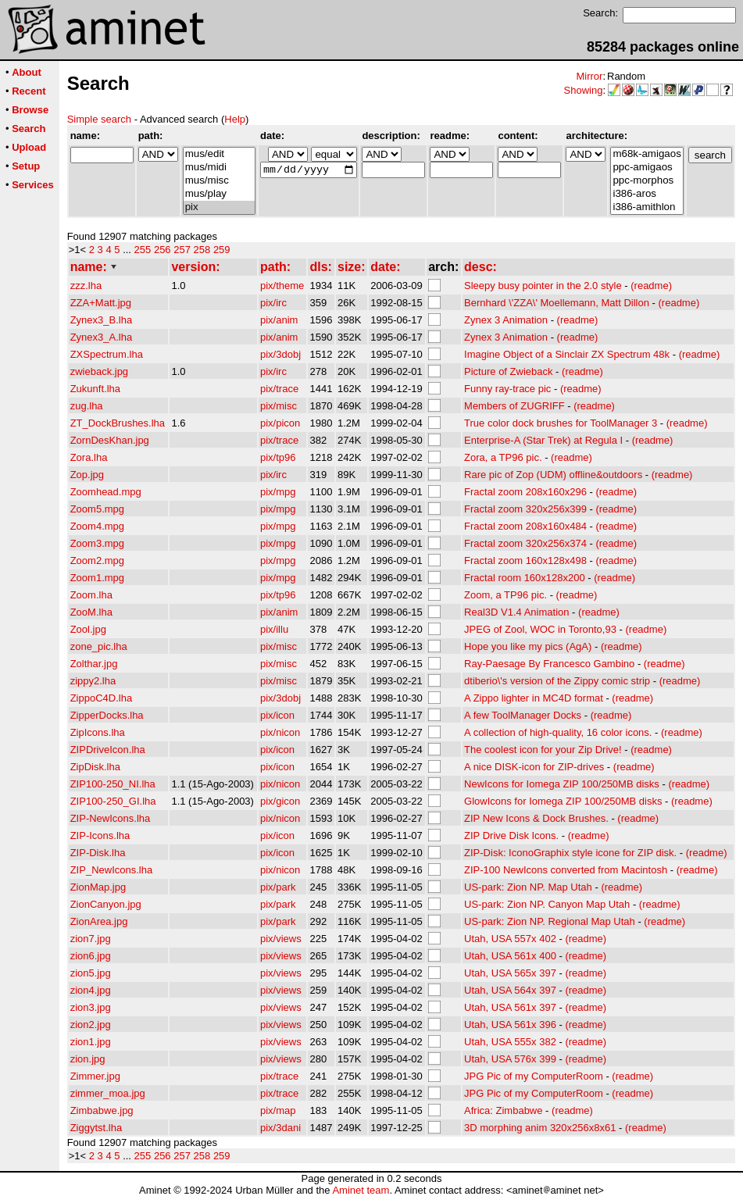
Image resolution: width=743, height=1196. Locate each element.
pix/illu (274, 629)
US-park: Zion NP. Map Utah (528, 887)
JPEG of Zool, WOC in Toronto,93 (540, 629)
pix (219, 207)
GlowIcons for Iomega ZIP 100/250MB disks (563, 801)
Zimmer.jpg (95, 1076)
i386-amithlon (646, 207)
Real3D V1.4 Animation (516, 612)
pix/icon (277, 715)
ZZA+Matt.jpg (100, 303)
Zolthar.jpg (94, 663)
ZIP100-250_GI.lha (113, 801)
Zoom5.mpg (97, 509)
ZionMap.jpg (98, 887)
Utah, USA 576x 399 (510, 1059)
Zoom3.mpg (97, 543)
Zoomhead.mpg (105, 492)
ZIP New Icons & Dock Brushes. (536, 818)
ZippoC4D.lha (101, 698)
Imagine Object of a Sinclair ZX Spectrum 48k (567, 354)
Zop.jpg (87, 474)
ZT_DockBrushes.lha (117, 423)
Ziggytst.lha (96, 1128)
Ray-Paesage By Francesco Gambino (549, 663)
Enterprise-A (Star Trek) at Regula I (543, 440)
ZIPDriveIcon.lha (107, 749)
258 (202, 249)
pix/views (281, 938)
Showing (583, 90)
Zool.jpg (88, 629)
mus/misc (219, 180)
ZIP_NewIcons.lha (111, 870)
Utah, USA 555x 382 (510, 1042)
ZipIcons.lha (97, 732)
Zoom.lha (91, 595)
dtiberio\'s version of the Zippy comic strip (557, 681)
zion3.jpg (90, 1007)
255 (143, 249)
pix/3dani (280, 1128)
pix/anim (279, 320)
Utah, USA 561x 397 (510, 1007)
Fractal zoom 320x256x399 (525, 509)
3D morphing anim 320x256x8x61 (540, 1128)
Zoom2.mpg (97, 560)
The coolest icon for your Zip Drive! (543, 749)
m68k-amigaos (646, 154)
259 (221, 249)
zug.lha (86, 406)
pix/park (278, 887)
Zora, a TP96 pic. (502, 457)
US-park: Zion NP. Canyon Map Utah (547, 904)
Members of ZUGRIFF (514, 406)
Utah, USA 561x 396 (510, 1024)
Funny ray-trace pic (507, 389)
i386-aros (646, 194)
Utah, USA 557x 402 (510, 938)
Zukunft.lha (95, 389)
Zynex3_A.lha (101, 337)
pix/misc (278, 406)
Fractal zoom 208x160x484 (525, 526)
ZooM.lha (91, 612)
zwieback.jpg (99, 371)
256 (162, 249)
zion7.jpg (90, 938)
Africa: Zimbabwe (503, 1110)
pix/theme (282, 285)
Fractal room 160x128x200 (524, 578)
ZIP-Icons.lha (100, 835)
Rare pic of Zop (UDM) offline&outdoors (553, 474)
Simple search (99, 119)
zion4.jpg (90, 990)
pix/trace (279, 389)
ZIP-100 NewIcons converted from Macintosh (565, 870)
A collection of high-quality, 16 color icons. (558, 732)
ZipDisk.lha (95, 767)
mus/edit (219, 154)
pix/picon (280, 423)
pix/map (278, 1110)
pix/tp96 (278, 457)
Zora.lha (89, 457)
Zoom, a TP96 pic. (505, 595)
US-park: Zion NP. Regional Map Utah (549, 921)
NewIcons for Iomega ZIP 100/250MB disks (561, 784)
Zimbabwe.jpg (102, 1110)
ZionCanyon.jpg (105, 904)
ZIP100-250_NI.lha (112, 784)
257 (182, 249)
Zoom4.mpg (97, 526)
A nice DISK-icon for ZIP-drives (534, 767)
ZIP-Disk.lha (98, 853)
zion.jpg (87, 1059)
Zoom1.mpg (97, 578)
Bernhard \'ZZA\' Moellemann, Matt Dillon (556, 303)
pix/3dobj (280, 354)
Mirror (589, 76)
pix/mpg (278, 492)
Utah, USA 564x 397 (510, 990)
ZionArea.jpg (99, 921)
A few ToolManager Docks (522, 715)
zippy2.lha (93, 681)
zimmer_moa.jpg (107, 1093)
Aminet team (360, 1190)
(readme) (651, 285)
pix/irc (273, 303)
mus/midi (219, 167)
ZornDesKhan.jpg (109, 440)
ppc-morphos (646, 180)
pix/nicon (280, 732)
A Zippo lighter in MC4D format (533, 698)
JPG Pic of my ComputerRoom (533, 1076)
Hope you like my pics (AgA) (527, 646)
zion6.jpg (90, 956)
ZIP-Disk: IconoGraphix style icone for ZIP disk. (570, 853)
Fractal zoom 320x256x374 (525, 543)
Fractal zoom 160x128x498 (525, 560)
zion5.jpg (90, 973)
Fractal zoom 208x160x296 (525, 492)
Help (234, 119)
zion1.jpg (90, 1042)
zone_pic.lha (98, 646)
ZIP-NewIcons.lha (110, 818)
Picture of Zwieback (508, 371)
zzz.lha (86, 285)
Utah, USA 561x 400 (510, 956)
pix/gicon (280, 801)
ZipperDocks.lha (107, 715)
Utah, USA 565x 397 (510, 973)
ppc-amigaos (646, 167)
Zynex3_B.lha (101, 320)
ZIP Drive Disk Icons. (511, 835)
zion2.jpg (90, 1024)
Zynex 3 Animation (506, 320)
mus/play (219, 194)
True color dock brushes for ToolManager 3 (560, 423)
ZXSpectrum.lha (106, 354)
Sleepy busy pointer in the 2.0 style (543, 285)
